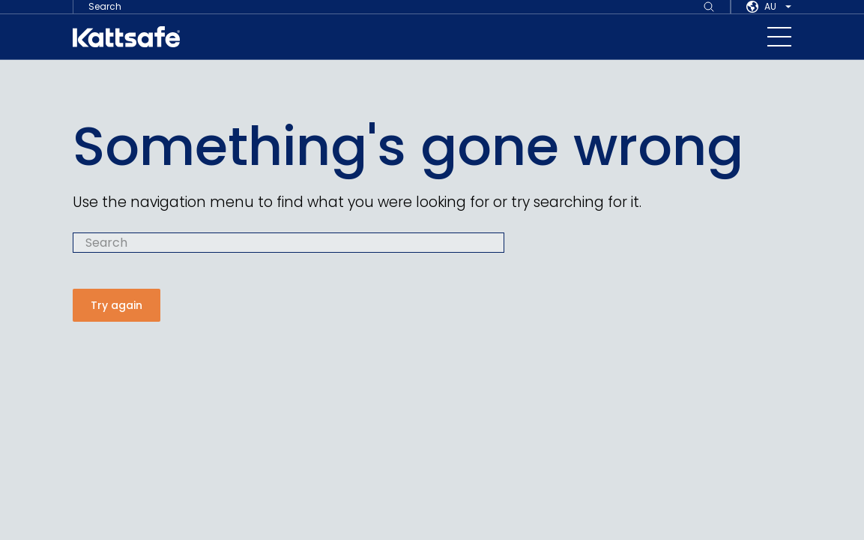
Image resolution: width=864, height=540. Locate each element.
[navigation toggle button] (779, 36)
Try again (116, 304)
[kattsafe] (126, 36)
